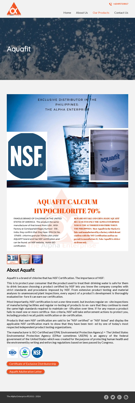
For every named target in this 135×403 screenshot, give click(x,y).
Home (67, 12)
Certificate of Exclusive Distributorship (32, 363)
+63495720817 (118, 4)
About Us (82, 12)
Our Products (101, 12)
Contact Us (121, 12)
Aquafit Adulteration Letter (25, 371)
